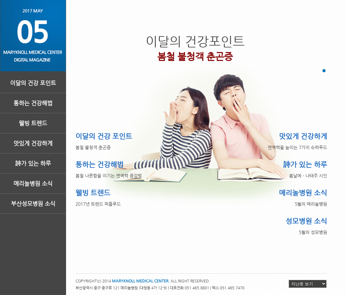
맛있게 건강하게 (33, 143)
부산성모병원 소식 (33, 203)
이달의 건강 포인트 (33, 82)
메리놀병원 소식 (33, 183)
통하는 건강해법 (33, 103)
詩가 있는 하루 (33, 163)
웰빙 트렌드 (33, 123)
